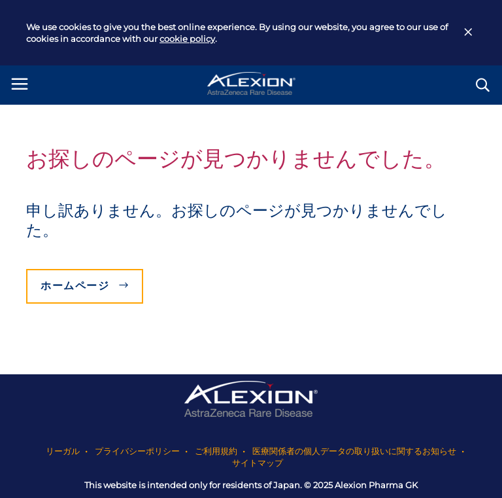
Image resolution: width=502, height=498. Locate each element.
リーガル (63, 451)
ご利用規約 (216, 451)
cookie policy (187, 38)
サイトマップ (257, 462)
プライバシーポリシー (137, 451)
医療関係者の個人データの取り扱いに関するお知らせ (354, 451)
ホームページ (75, 285)
